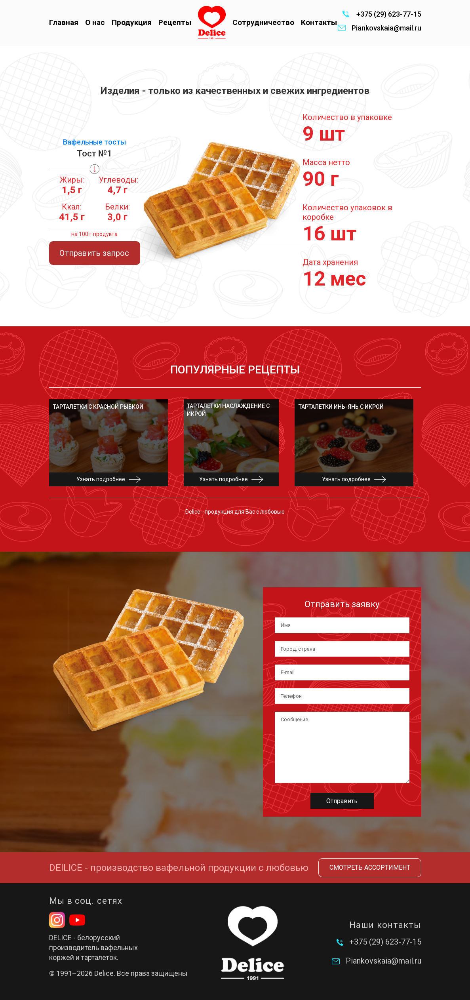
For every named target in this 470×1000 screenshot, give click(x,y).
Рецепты (174, 22)
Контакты (319, 22)
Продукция (132, 22)
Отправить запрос (94, 253)
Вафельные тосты (94, 142)
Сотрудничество (263, 22)
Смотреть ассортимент (369, 867)
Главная (63, 22)
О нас (95, 22)
